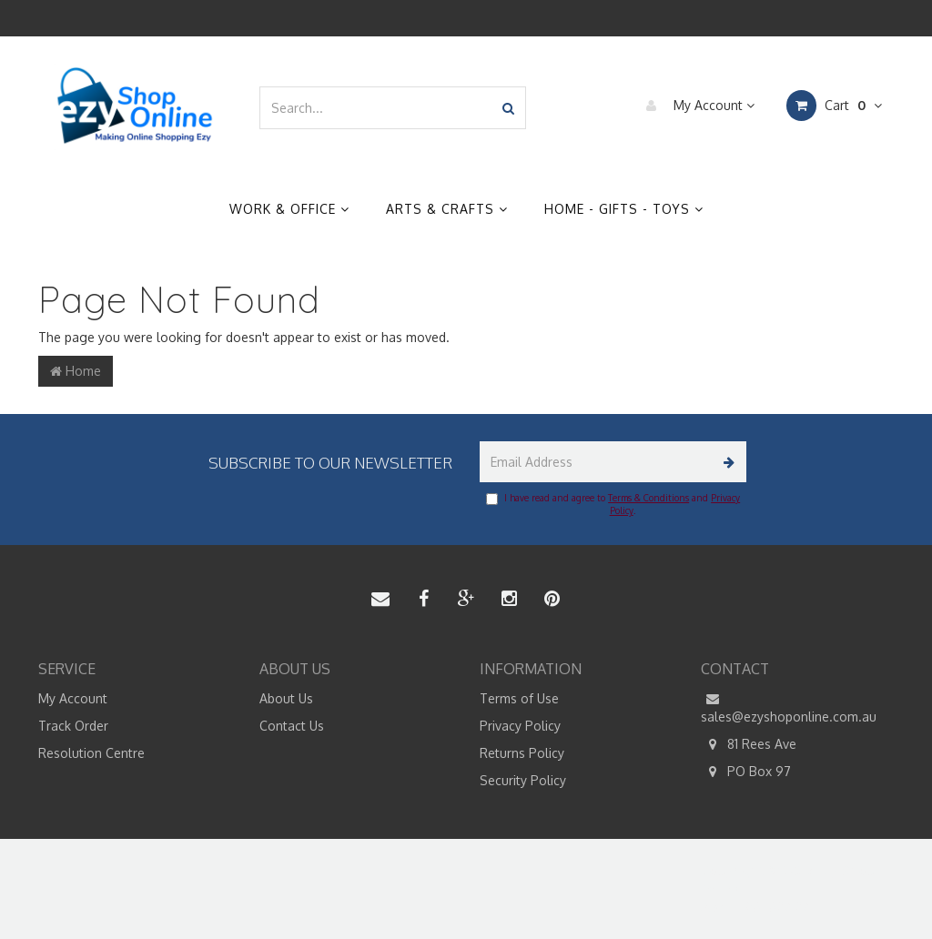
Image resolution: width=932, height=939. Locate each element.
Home (75, 371)
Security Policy (523, 780)
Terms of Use (519, 698)
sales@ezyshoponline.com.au (788, 707)
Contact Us (291, 725)
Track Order (73, 725)
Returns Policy (522, 753)
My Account (696, 105)
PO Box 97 (746, 771)
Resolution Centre (91, 753)
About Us (286, 698)
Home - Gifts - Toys (624, 209)
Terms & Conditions (648, 497)
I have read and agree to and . (613, 504)
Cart (834, 105)
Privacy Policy (520, 725)
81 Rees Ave (748, 744)
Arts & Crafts (447, 209)
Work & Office (289, 209)
